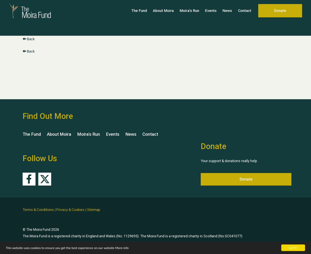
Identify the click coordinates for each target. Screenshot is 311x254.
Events (211, 17)
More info (122, 248)
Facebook (29, 179)
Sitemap (93, 210)
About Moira (163, 17)
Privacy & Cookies (70, 210)
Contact (244, 17)
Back (29, 39)
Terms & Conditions (38, 210)
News (227, 17)
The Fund (139, 17)
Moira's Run (189, 17)
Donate (280, 17)
